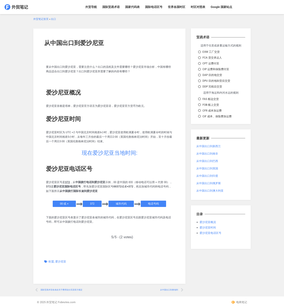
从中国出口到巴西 (207, 161)
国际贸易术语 (111, 7)
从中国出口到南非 (207, 153)
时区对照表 (198, 7)
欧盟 (51, 261)
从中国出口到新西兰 (208, 146)
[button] (64, 204)
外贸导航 (91, 7)
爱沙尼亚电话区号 (210, 233)
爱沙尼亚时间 (208, 227)
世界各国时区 (176, 7)
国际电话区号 (153, 7)
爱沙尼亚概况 (208, 222)
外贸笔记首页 (41, 19)
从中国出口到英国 (207, 168)
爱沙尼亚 (60, 261)
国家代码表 (132, 7)
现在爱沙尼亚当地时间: (109, 153)
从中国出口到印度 (207, 175)
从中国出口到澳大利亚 (210, 190)
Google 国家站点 (221, 7)
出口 (53, 19)
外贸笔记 (51, 302)
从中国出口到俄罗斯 (208, 183)
